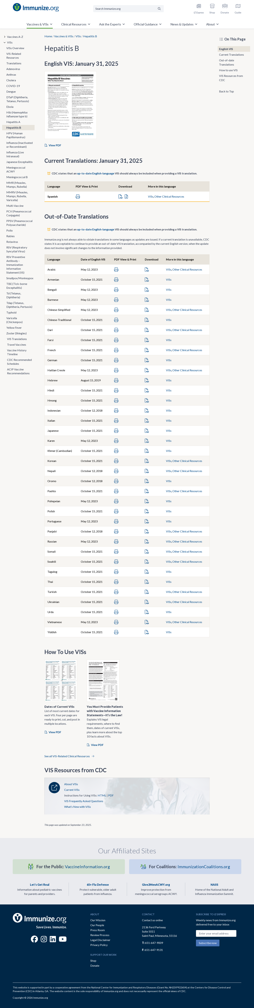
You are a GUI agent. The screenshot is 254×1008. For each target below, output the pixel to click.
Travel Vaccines (16, 344)
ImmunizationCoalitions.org (189, 866)
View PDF (53, 145)
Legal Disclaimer (100, 940)
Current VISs (72, 789)
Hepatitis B (13, 127)
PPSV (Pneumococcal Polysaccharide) (19, 222)
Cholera (11, 80)
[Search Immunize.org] (124, 8)
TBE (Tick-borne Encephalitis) (16, 285)
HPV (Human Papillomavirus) (15, 135)
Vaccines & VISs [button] (40, 24)
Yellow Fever (14, 327)
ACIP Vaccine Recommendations (18, 371)
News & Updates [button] (184, 24)
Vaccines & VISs (63, 36)
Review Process (99, 935)
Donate (94, 965)
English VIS (226, 49)
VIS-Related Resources (13, 55)
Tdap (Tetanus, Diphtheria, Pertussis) (19, 304)
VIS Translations (17, 339)
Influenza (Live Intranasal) (15, 154)
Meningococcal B (17, 177)
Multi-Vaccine (14, 205)
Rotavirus (12, 241)
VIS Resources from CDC (231, 78)
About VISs (71, 784)
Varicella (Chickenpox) (14, 320)
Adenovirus (13, 69)
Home (48, 36)
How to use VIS (228, 70)
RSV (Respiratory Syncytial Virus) (16, 249)
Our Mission (97, 920)
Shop (93, 960)
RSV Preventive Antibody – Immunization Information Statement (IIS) (15, 264)
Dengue (11, 91)
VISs (78, 36)
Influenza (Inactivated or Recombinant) (19, 144)
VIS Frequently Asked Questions (83, 801)
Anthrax (11, 74)
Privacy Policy (99, 945)
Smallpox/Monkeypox (19, 278)
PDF (111, 795)
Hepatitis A (13, 122)
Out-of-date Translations (226, 62)
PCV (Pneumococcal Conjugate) (18, 213)
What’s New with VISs (77, 806)
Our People (97, 925)
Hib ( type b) (17, 114)
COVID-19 (13, 85)
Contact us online (152, 920)
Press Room (97, 930)
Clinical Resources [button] (76, 24)
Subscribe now (208, 943)
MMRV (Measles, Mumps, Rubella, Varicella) (17, 196)
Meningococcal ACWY (15, 169)
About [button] (212, 24)
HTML (102, 795)
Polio (9, 230)
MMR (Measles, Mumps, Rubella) (16, 184)
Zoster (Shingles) (16, 333)
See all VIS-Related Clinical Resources (69, 756)
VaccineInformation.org (73, 866)
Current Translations (231, 54)
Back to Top (226, 91)
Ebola (9, 106)
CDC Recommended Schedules (19, 361)
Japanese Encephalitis (19, 161)
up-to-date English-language (95, 173)
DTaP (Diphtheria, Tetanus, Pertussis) (17, 99)
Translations (13, 63)
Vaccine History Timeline (16, 352)
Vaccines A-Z (15, 36)
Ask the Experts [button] (112, 24)
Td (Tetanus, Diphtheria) (13, 295)
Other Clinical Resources (169, 196)
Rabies (10, 236)
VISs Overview (15, 48)
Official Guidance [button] (148, 24)
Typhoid (11, 312)
